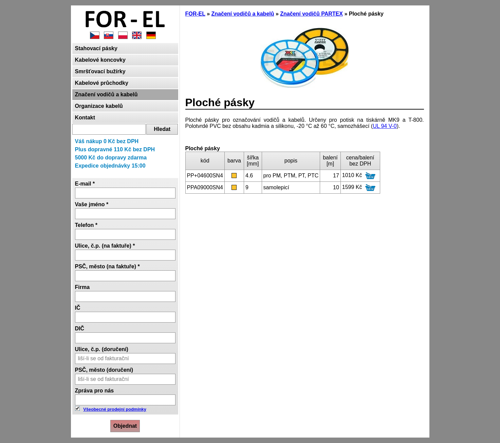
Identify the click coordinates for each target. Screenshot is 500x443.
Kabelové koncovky (100, 60)
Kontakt (85, 117)
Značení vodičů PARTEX (311, 14)
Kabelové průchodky (101, 83)
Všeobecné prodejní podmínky (114, 409)
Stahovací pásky (96, 48)
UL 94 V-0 (385, 126)
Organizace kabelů (99, 106)
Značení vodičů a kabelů (106, 94)
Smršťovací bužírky (100, 71)
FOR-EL (195, 14)
